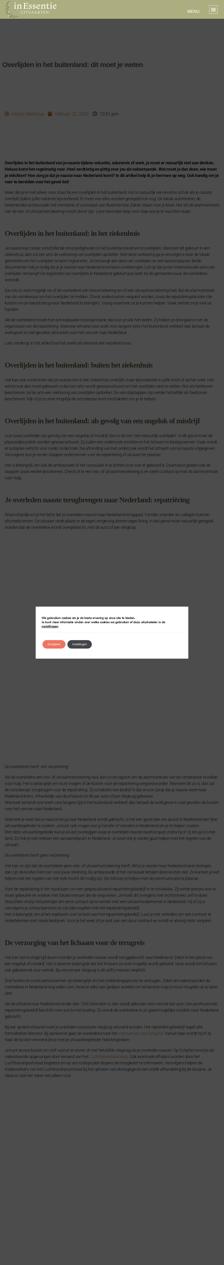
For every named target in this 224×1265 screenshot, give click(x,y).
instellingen (174, 624)
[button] (213, 9)
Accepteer (57, 642)
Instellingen (89, 642)
